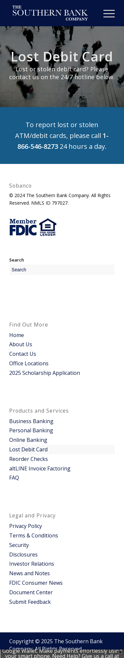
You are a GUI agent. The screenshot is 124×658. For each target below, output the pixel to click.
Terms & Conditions (33, 535)
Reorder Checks (28, 459)
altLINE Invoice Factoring (40, 468)
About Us (20, 344)
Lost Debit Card (28, 449)
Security (19, 545)
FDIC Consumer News (36, 582)
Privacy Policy (25, 526)
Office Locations (29, 363)
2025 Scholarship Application (44, 372)
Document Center (31, 592)
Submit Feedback (30, 601)
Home (16, 335)
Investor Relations (31, 563)
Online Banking (28, 439)
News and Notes (29, 573)
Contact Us (22, 353)
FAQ (14, 477)
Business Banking (31, 421)
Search (16, 260)
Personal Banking (31, 430)
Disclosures (23, 554)
